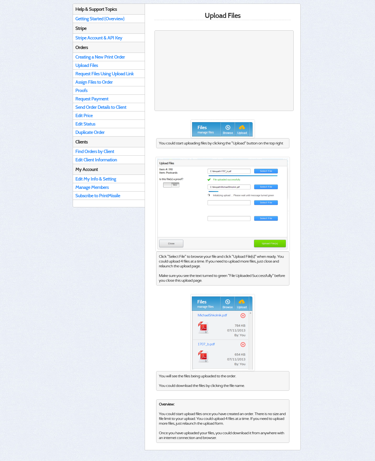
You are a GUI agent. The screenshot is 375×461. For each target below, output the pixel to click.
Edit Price (84, 115)
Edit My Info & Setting (95, 179)
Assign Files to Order (94, 82)
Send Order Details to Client (100, 107)
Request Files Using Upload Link (104, 74)
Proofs (81, 90)
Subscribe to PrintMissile (97, 195)
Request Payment (91, 99)
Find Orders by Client (94, 151)
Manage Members (92, 187)
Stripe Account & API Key (98, 38)
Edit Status (85, 124)
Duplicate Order (90, 132)
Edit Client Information (96, 160)
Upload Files (86, 65)
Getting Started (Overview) (99, 19)
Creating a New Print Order (100, 57)
